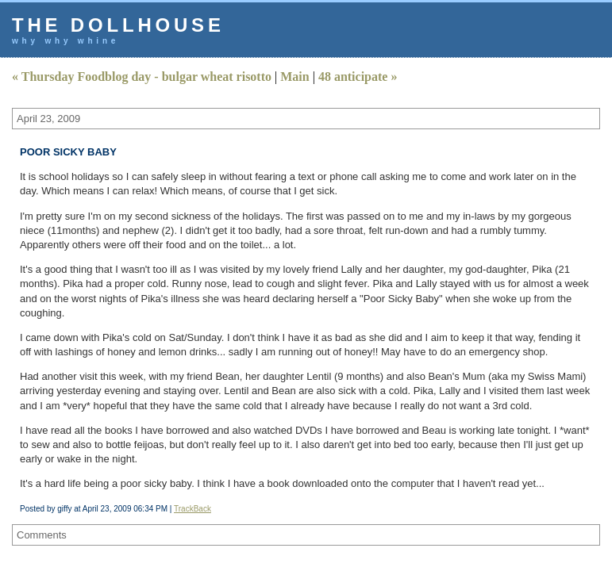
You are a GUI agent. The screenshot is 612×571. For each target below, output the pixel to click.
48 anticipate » (358, 76)
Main (294, 76)
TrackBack (192, 508)
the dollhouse (118, 25)
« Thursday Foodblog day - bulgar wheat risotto (141, 76)
